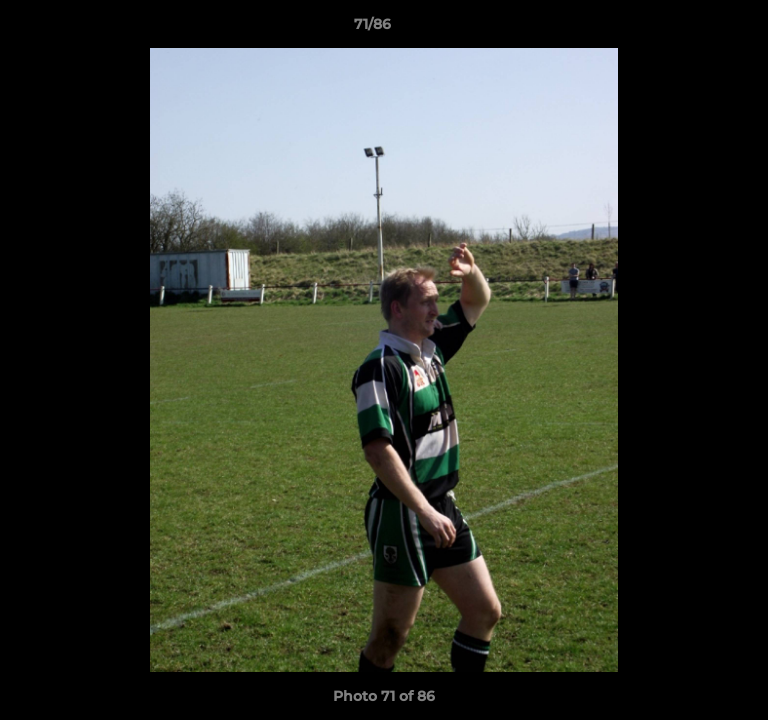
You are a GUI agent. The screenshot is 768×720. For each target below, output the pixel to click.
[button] (696, 29)
